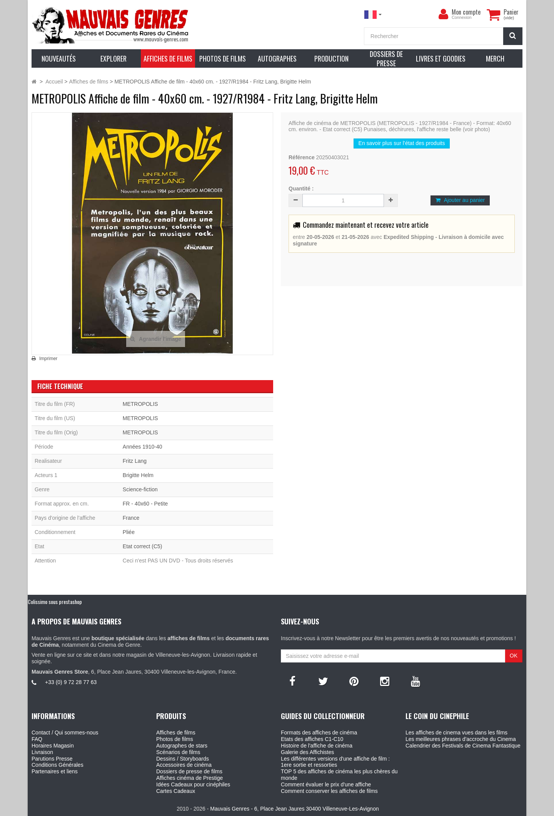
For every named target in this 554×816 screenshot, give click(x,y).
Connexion (462, 17)
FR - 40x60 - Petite (145, 504)
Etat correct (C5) (142, 546)
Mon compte (466, 12)
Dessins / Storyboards (182, 759)
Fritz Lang (135, 461)
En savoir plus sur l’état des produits (402, 143)
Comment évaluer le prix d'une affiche (326, 784)
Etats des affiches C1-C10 (312, 739)
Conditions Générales (57, 765)
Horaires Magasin (53, 746)
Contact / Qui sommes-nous (65, 732)
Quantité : (301, 188)
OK (513, 655)
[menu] (443, 14)
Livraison (42, 752)
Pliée (129, 532)
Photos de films (174, 739)
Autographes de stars (181, 746)
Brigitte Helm (138, 475)
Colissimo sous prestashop (55, 601)
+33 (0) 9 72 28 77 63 (71, 682)
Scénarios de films (178, 752)
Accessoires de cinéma (184, 765)
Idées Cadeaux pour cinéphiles (193, 784)
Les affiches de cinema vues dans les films (456, 732)
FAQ (37, 739)
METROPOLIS (140, 404)
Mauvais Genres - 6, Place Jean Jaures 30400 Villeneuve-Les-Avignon (294, 809)
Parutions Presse (52, 759)
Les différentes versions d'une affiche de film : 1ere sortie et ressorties (335, 762)
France (131, 518)
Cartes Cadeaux (175, 791)
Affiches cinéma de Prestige (189, 778)
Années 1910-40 (142, 447)
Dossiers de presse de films (189, 771)
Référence (302, 157)
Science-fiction (140, 489)
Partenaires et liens (55, 771)
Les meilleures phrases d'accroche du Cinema (460, 739)
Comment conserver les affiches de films (329, 791)
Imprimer (48, 358)
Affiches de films (175, 732)
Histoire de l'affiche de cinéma (316, 746)
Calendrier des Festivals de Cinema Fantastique (463, 746)
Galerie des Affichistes (307, 752)
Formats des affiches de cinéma (319, 732)
